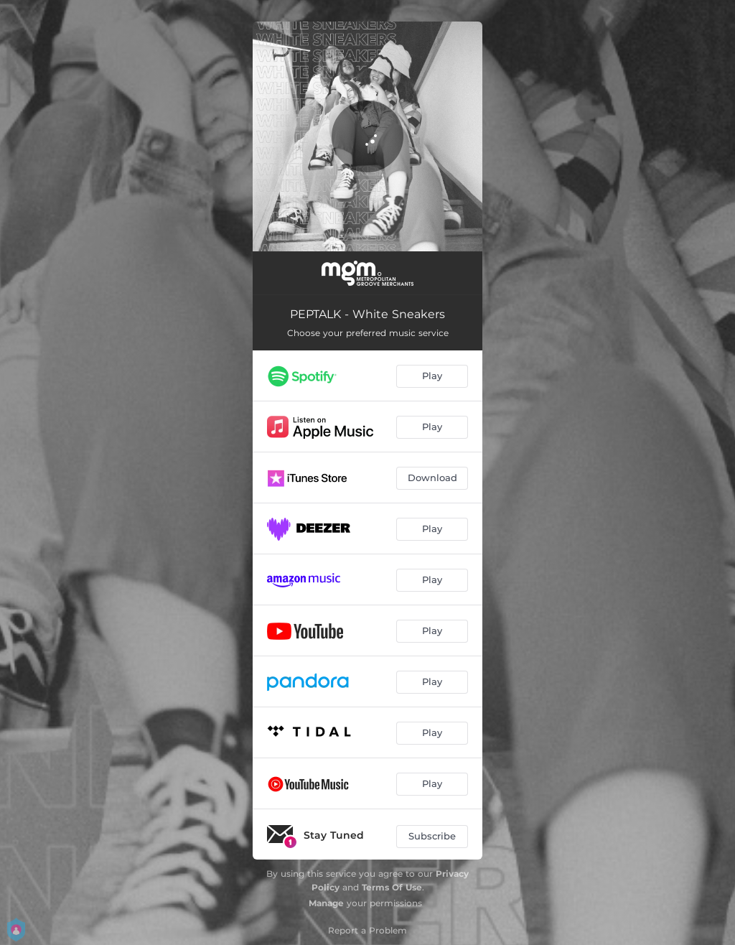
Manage (326, 903)
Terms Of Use (392, 887)
